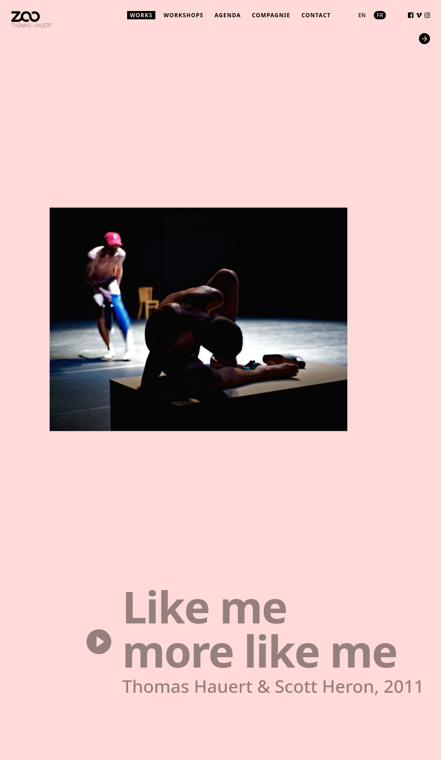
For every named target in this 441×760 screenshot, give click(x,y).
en (362, 15)
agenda (228, 15)
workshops (184, 15)
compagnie (271, 15)
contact (316, 15)
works (141, 15)
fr (380, 15)
